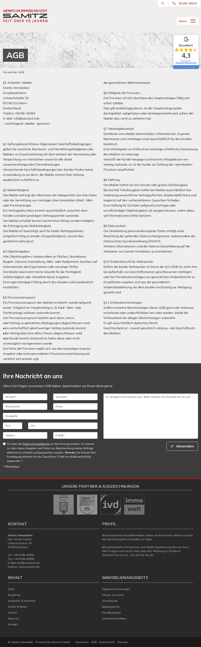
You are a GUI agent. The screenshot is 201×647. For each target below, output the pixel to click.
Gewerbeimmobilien (114, 618)
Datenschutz (107, 642)
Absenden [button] (185, 446)
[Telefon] (25, 435)
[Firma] (75, 406)
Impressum (82, 642)
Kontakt (13, 624)
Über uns (13, 618)
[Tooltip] (197, 67)
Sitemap (122, 642)
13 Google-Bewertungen (185, 63)
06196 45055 (188, 3)
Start (11, 589)
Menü (183, 21)
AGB (94, 642)
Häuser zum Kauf (113, 595)
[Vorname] (75, 397)
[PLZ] (12, 425)
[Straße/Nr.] (50, 416)
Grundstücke (110, 601)
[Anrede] (25, 397)
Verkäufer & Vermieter (22, 601)
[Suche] (162, 3)
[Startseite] (25, 16)
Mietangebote (111, 606)
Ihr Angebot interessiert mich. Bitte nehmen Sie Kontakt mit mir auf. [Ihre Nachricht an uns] (150, 416)
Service (12, 612)
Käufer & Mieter (17, 606)
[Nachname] (25, 406)
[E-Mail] (75, 435)
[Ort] (63, 425)
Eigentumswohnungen (116, 589)
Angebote (14, 595)
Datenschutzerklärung (35, 443)
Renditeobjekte (111, 612)
